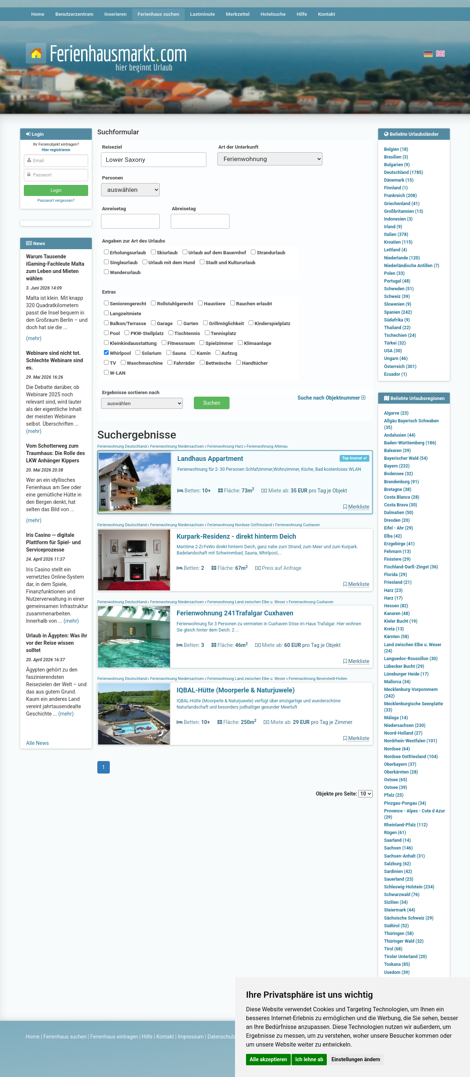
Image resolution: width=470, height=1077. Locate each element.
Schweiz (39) (397, 296)
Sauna (176, 353)
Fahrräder (181, 363)
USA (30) (393, 350)
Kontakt (326, 14)
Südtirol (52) (396, 925)
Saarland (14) (397, 840)
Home (37, 14)
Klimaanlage (254, 343)
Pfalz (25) (394, 795)
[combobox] (153, 159)
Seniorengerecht (125, 303)
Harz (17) (393, 598)
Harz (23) (393, 590)
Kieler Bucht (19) (400, 621)
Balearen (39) (397, 450)
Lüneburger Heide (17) (406, 674)
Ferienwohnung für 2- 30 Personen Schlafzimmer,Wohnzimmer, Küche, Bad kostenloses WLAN (269, 469)
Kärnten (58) (396, 636)
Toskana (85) (397, 964)
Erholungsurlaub (125, 252)
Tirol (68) (393, 949)
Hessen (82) (396, 605)
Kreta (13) (394, 629)
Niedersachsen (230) (405, 725)
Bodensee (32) (398, 473)
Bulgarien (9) (397, 164)
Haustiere (211, 303)
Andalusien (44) (399, 435)
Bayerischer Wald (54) (406, 458)
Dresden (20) (397, 520)
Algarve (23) (396, 413)
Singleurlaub (121, 262)
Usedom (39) (397, 972)
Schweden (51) (399, 288)
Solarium (148, 353)
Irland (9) (393, 226)
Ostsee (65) (395, 779)
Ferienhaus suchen (158, 14)
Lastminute (202, 14)
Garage (162, 323)
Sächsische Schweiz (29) (409, 918)
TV (110, 363)
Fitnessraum (178, 343)
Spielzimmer (216, 343)
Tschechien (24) (400, 335)
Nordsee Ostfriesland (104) (411, 756)
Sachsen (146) (398, 848)
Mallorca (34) (397, 681)
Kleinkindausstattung (130, 343)
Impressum (190, 1037)
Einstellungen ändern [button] (356, 1059)
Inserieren (115, 14)
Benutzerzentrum (74, 14)
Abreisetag (184, 208)
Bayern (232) (397, 466)
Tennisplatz (220, 333)
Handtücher (252, 363)
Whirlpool (117, 353)
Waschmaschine (142, 363)
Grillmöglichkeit (223, 323)
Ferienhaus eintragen (114, 1037)
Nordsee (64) (397, 749)
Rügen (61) (395, 832)
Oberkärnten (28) (401, 772)
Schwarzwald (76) (401, 894)
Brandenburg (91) (401, 481)
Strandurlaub (268, 252)
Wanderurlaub (122, 272)
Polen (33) (394, 273)
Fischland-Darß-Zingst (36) (411, 567)
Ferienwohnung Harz (225, 446)
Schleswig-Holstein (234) (409, 886)
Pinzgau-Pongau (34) (405, 803)
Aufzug (226, 353)
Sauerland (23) (398, 879)
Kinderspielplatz (269, 323)
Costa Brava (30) (400, 504)
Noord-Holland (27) (403, 733)
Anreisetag (114, 208)
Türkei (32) (395, 343)
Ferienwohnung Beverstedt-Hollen (317, 678)
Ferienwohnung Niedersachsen (177, 446)
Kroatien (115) (398, 242)
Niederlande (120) (402, 258)
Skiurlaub (164, 252)
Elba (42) (393, 536)
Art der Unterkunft (238, 147)
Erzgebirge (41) (399, 543)
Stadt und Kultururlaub (227, 262)
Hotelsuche (273, 14)
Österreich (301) (400, 366)
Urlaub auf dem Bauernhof (214, 252)
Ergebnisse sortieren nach (130, 392)
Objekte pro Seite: (344, 793)
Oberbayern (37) (400, 764)
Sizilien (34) (396, 902)
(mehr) (33, 338)
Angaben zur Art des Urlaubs (133, 241)
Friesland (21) (398, 582)
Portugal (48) (397, 281)
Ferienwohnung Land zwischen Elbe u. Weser (246, 602)
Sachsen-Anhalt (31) (404, 856)
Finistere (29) (397, 559)
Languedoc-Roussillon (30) (411, 658)
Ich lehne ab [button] (309, 1059)
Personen (112, 178)
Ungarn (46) (396, 358)
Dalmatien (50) (398, 512)
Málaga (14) (396, 717)
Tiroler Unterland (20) (405, 956)
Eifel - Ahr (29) (398, 528)
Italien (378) (396, 234)
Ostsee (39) (395, 787)
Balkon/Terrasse (125, 323)
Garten (187, 323)
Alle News (37, 743)
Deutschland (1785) (403, 172)
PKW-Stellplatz (143, 333)
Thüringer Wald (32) (404, 941)
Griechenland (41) (402, 203)
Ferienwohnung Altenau (267, 446)
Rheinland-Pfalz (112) (405, 824)
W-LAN (115, 373)
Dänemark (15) (398, 180)
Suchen (211, 403)
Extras (109, 292)
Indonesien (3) (398, 219)
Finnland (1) (396, 187)
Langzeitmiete (122, 313)
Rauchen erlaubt (251, 303)
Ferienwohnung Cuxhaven (297, 525)
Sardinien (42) (398, 871)
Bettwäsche (215, 363)
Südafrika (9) (397, 320)
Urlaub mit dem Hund (168, 262)
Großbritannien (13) (403, 211)
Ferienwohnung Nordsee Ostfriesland (239, 525)
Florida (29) (395, 574)
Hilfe (302, 14)
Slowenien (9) (397, 304)
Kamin (200, 353)
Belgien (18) (396, 149)
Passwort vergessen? (56, 200)
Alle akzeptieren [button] (268, 1059)
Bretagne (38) (397, 489)
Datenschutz (221, 1037)
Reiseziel (112, 147)
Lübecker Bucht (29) (404, 666)
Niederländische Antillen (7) (411, 265)
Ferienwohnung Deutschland (122, 446)
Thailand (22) (397, 327)
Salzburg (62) (397, 863)
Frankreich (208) (400, 195)
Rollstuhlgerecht (172, 303)
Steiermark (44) (399, 910)
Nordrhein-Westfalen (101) (410, 740)
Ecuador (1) (395, 374)
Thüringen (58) (398, 933)
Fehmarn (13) (397, 551)
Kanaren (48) (397, 613)
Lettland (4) (395, 249)
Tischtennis (184, 333)
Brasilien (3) (396, 157)
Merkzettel (238, 14)
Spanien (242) (398, 312)
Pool (112, 333)
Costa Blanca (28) (401, 497)
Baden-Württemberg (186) (410, 442)
